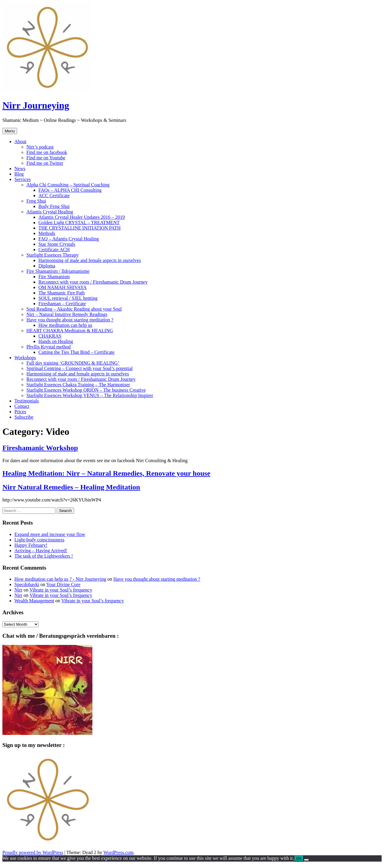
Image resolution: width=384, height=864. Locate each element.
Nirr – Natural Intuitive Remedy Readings (66, 314)
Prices (20, 411)
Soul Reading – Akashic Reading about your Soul (74, 309)
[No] (306, 860)
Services (22, 179)
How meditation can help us (65, 325)
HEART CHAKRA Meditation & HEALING (69, 330)
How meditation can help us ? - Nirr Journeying (60, 579)
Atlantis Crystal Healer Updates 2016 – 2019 (81, 217)
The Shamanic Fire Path (61, 292)
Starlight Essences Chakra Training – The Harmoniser (78, 384)
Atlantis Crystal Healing (49, 211)
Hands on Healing (55, 341)
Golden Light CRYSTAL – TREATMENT (79, 222)
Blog (19, 173)
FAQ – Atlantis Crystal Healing (68, 238)
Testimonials (26, 400)
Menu (10, 131)
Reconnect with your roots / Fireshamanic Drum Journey (93, 281)
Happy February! (30, 545)
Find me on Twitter (44, 163)
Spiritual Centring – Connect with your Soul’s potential (79, 368)
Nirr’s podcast (40, 146)
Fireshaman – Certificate (62, 303)
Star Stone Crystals (56, 244)
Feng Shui (36, 200)
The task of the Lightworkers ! (43, 555)
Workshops (25, 357)
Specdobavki (26, 584)
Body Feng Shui (54, 206)
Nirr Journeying (35, 105)
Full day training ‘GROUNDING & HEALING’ (72, 363)
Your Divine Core (63, 584)
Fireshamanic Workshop (40, 448)
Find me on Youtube (45, 157)
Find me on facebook (46, 152)
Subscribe (23, 417)
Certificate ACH (54, 249)
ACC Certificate (54, 195)
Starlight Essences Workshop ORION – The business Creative (86, 390)
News (19, 168)
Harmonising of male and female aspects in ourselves (89, 260)
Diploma (46, 265)
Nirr (18, 589)
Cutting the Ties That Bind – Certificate (76, 352)
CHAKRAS (49, 336)
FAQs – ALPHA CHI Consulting (69, 190)
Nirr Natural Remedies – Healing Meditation (71, 487)
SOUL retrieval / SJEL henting (68, 298)
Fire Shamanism (54, 276)
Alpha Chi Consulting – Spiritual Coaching (68, 184)
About (20, 141)
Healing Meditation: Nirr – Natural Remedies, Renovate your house (106, 473)
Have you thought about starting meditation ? (69, 319)
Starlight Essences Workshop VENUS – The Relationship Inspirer (89, 395)
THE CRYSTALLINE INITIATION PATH (79, 227)
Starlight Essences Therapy (52, 254)
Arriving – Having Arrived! (40, 550)
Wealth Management (34, 600)
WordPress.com (119, 852)
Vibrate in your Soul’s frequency (60, 589)
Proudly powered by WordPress (32, 852)
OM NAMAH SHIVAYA (62, 287)
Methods (46, 233)
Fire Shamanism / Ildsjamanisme (57, 271)
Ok (299, 858)
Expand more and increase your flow (49, 534)
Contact (21, 406)
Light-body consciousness (39, 539)
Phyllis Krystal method (48, 346)
